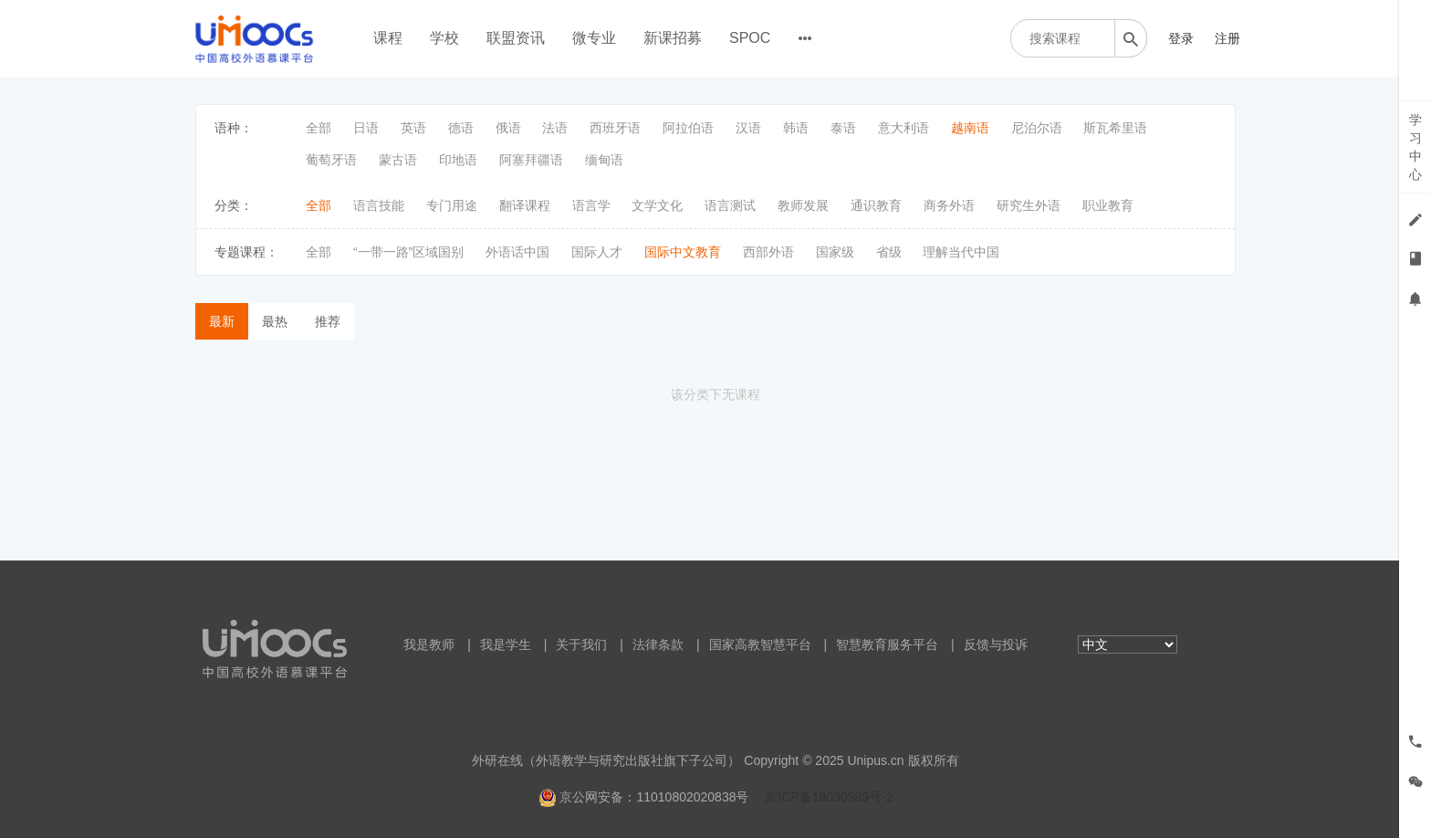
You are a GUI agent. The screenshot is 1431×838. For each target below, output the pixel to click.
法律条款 (658, 644)
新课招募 (672, 38)
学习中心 (1415, 147)
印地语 (458, 159)
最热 (274, 321)
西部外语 (768, 252)
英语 (413, 127)
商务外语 (949, 205)
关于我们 (581, 644)
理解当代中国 (961, 252)
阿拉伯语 (688, 127)
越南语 (970, 127)
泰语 (843, 127)
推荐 (327, 321)
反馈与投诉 (996, 644)
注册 (1227, 38)
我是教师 (428, 644)
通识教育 (876, 205)
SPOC (749, 38)
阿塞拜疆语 (531, 159)
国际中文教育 (682, 252)
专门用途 (451, 205)
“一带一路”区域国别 (408, 252)
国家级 (835, 252)
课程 (387, 38)
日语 (366, 127)
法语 (555, 127)
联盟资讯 (515, 38)
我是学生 (505, 644)
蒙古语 (398, 159)
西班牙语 (615, 127)
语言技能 (378, 205)
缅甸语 (604, 159)
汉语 (748, 127)
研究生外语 (1028, 205)
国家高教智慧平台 (760, 644)
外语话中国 (517, 252)
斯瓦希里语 (1115, 127)
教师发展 (803, 205)
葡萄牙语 (331, 159)
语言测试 (730, 205)
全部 (318, 127)
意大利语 (903, 127)
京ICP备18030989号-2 (829, 797)
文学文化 (657, 205)
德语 (461, 127)
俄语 (508, 127)
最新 (222, 321)
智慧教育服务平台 (887, 644)
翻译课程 (524, 205)
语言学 (591, 205)
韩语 (796, 127)
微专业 (594, 38)
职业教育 (1107, 205)
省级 (889, 252)
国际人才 (596, 252)
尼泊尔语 (1036, 127)
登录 (1181, 38)
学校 (444, 38)
